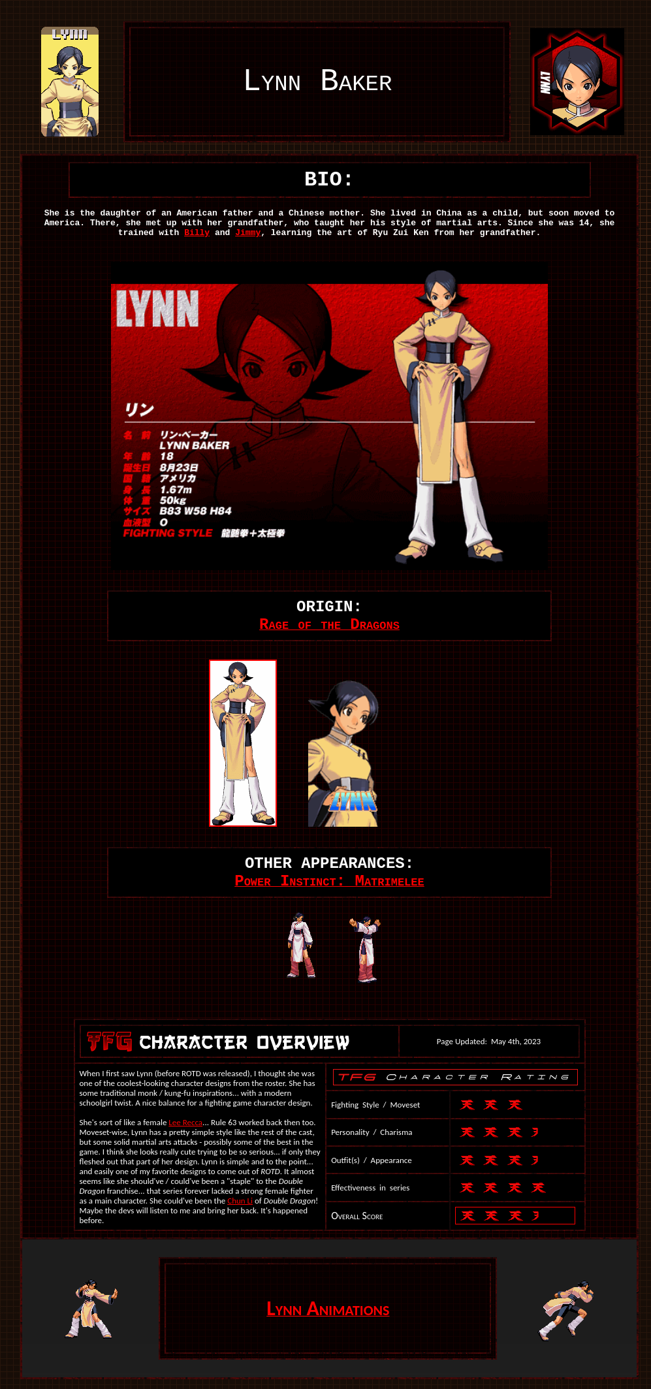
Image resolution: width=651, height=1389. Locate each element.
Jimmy (248, 233)
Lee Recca (185, 1122)
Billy (197, 233)
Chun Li (240, 1200)
